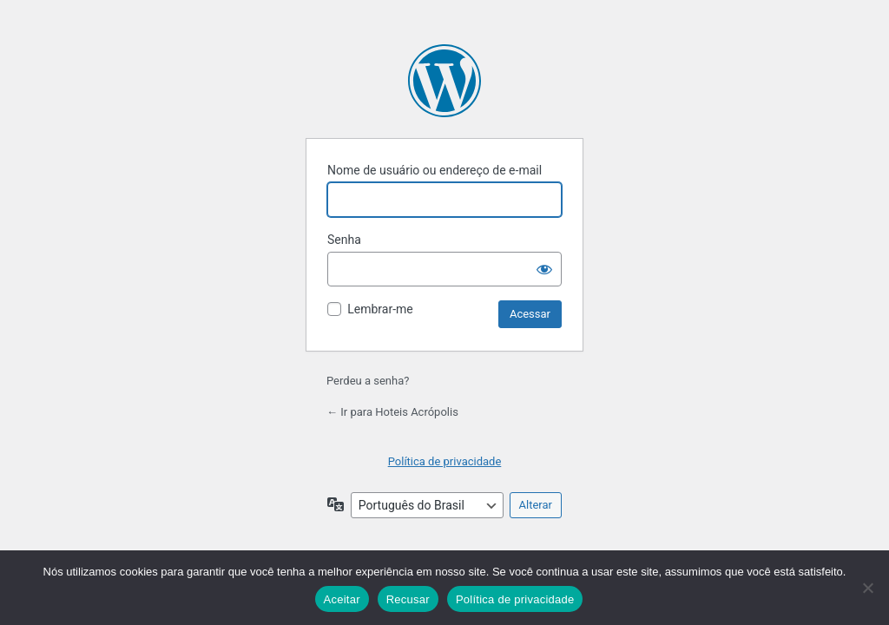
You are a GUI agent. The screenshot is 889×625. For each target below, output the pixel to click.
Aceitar (342, 599)
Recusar (408, 599)
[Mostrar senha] (544, 269)
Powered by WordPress (444, 80)
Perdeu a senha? (367, 380)
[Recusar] (867, 587)
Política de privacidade (445, 461)
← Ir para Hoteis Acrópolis (392, 411)
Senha (344, 240)
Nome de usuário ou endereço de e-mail (434, 170)
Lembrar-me (380, 309)
